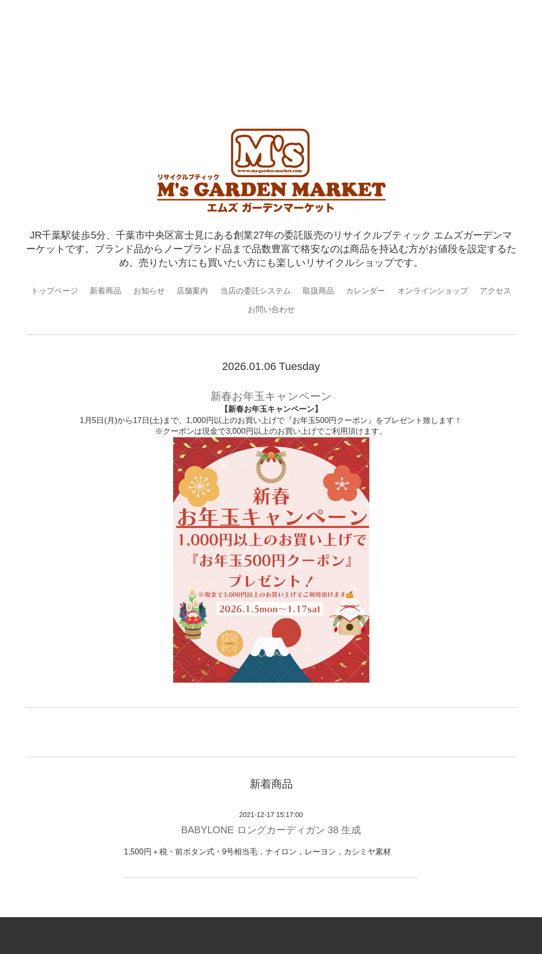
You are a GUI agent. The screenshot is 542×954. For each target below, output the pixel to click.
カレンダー (365, 291)
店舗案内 (192, 291)
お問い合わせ (271, 309)
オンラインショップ (432, 291)
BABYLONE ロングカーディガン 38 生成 (271, 829)
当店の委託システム (255, 291)
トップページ (54, 291)
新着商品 (105, 291)
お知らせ (149, 291)
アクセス (495, 291)
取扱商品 (318, 291)
